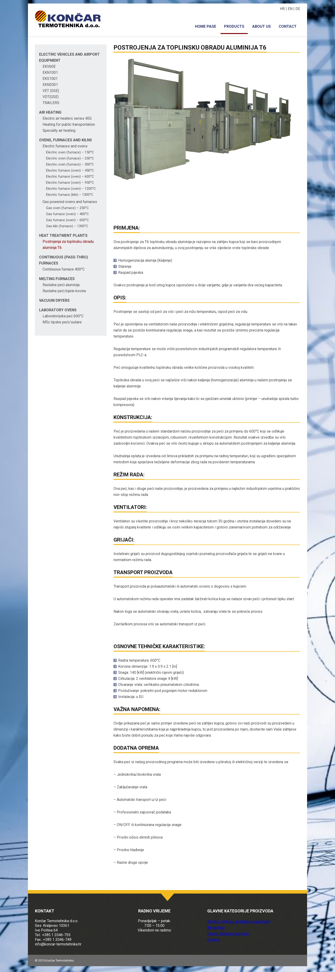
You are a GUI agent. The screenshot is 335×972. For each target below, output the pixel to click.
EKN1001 (50, 72)
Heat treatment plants (63, 235)
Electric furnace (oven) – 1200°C (71, 188)
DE (297, 9)
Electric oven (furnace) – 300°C (70, 164)
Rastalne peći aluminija (61, 285)
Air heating (50, 112)
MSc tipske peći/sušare (62, 322)
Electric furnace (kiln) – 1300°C (69, 195)
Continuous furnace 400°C (64, 269)
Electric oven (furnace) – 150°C (70, 152)
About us (261, 26)
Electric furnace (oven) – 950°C (70, 182)
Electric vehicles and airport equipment (238, 921)
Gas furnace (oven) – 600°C (67, 220)
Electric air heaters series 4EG (67, 118)
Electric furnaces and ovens (65, 146)
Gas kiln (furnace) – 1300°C (67, 226)
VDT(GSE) (51, 97)
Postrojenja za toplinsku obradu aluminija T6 (190, 47)
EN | (291, 9)
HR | (284, 9)
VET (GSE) (51, 90)
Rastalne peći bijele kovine (64, 291)
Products (234, 26)
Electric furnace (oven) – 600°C (70, 176)
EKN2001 (50, 84)
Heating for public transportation (69, 124)
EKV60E (49, 66)
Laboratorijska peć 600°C (63, 316)
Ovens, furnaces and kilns (65, 140)
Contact (288, 26)
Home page (205, 26)
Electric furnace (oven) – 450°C (70, 170)
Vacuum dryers (54, 300)
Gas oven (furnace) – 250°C (67, 208)
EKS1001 (50, 78)
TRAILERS (51, 103)
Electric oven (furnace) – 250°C (70, 158)
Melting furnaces (57, 279)
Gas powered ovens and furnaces (70, 202)
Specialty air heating (59, 130)
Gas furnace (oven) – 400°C (67, 214)
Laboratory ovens (58, 310)
